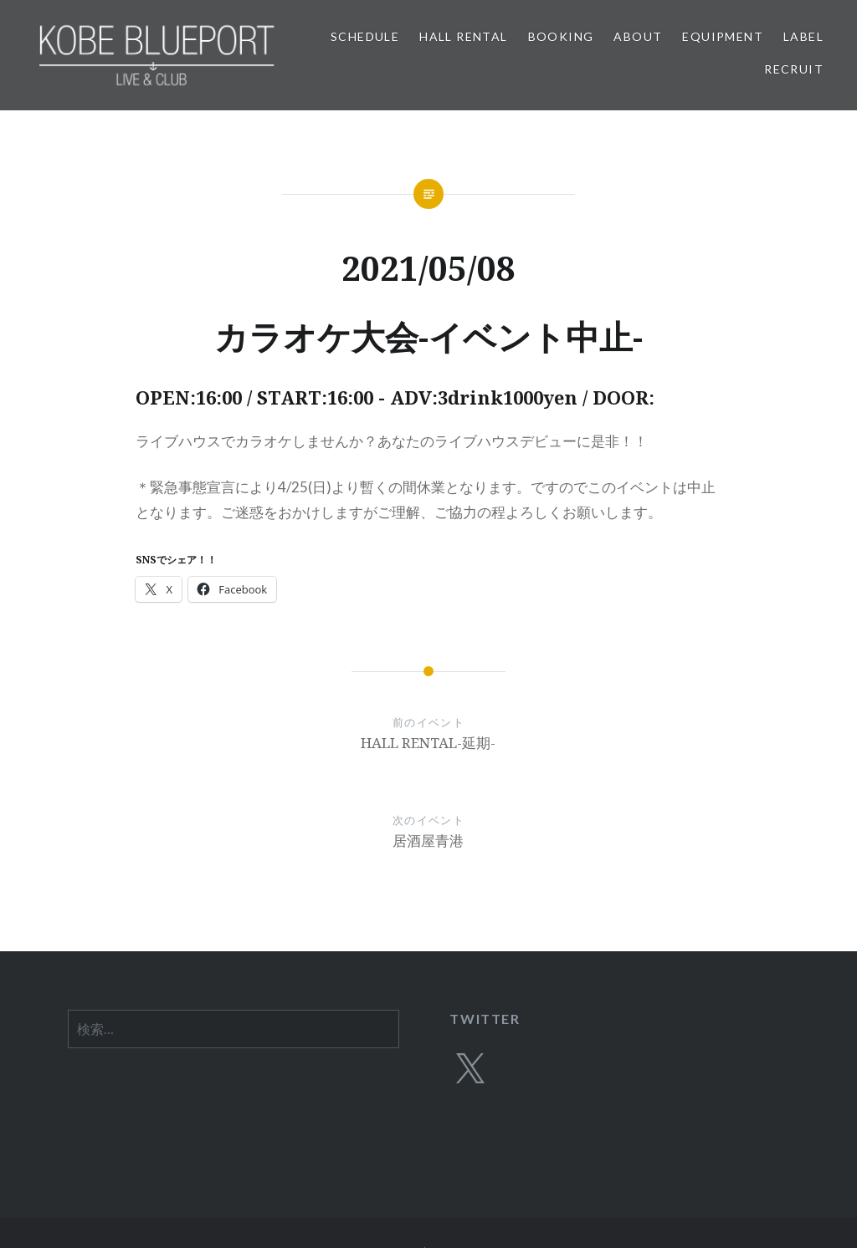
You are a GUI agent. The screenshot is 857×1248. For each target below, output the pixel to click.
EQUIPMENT (722, 36)
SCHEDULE (365, 36)
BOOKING (561, 36)
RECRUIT (794, 69)
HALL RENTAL (463, 36)
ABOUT (637, 36)
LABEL (803, 36)
